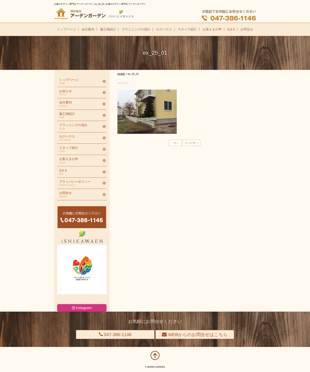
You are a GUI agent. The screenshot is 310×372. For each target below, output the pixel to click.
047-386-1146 (115, 334)
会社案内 (80, 104)
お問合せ (80, 194)
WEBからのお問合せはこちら (195, 334)
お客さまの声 (80, 160)
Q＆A (80, 172)
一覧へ (175, 142)
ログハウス (80, 138)
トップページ (80, 81)
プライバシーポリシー (80, 183)
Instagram (82, 308)
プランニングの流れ (80, 126)
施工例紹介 (80, 115)
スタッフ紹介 (80, 149)
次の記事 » (191, 142)
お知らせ (80, 92)
